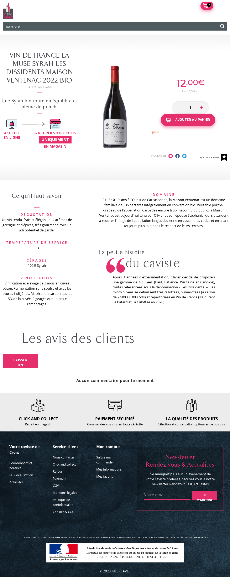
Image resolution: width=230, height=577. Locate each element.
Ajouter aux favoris (213, 157)
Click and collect (64, 464)
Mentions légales (65, 493)
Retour (57, 471)
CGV (56, 485)
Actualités (16, 482)
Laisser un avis (20, 363)
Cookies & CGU (63, 512)
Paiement (59, 478)
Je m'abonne (205, 496)
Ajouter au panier (188, 120)
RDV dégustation (21, 475)
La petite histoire (122, 252)
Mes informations (109, 469)
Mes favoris (104, 476)
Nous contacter (63, 457)
